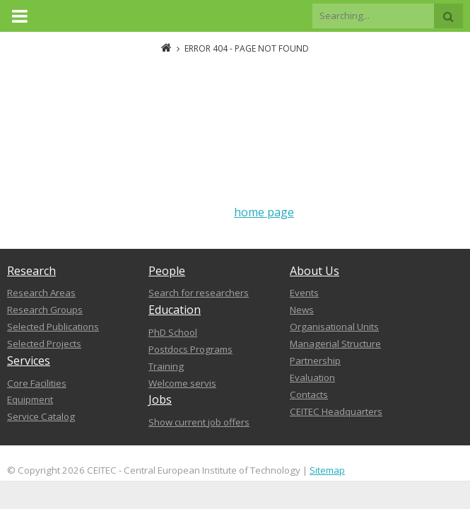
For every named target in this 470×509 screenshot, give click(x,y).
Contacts (309, 394)
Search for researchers (198, 292)
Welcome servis (182, 383)
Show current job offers (198, 422)
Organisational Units (334, 326)
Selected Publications (53, 326)
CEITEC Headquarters (336, 411)
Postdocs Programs (190, 349)
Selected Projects (44, 343)
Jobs (160, 399)
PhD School (172, 332)
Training (166, 366)
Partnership (315, 360)
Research (31, 271)
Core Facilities (36, 383)
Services (28, 360)
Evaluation (312, 377)
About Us (314, 271)
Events (304, 292)
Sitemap (327, 470)
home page (264, 212)
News (302, 309)
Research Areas (41, 292)
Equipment (30, 399)
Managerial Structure (335, 343)
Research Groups (45, 309)
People (166, 271)
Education (174, 309)
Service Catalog (41, 416)
